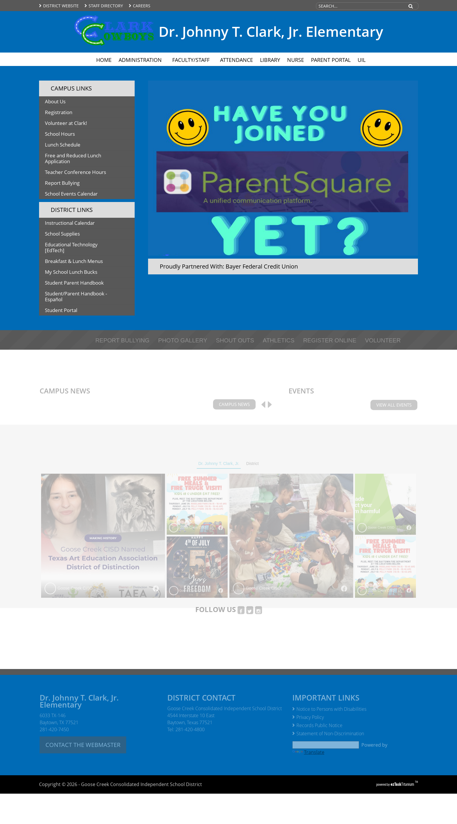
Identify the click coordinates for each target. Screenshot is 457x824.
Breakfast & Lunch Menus (83, 261)
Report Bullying (62, 183)
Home (104, 59)
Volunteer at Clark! (75, 123)
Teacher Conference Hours (75, 172)
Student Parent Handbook (86, 283)
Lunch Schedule (62, 144)
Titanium (403, 784)
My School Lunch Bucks (80, 272)
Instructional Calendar (79, 223)
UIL (361, 59)
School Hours (60, 133)
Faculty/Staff (192, 59)
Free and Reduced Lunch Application (73, 159)
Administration (142, 59)
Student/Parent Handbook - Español (76, 297)
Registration (68, 113)
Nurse (295, 59)
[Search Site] (360, 6)
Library (270, 59)
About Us (55, 101)
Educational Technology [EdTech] (71, 248)
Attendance (236, 59)
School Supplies (72, 234)
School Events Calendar (71, 193)
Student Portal (70, 311)
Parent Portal (332, 59)
